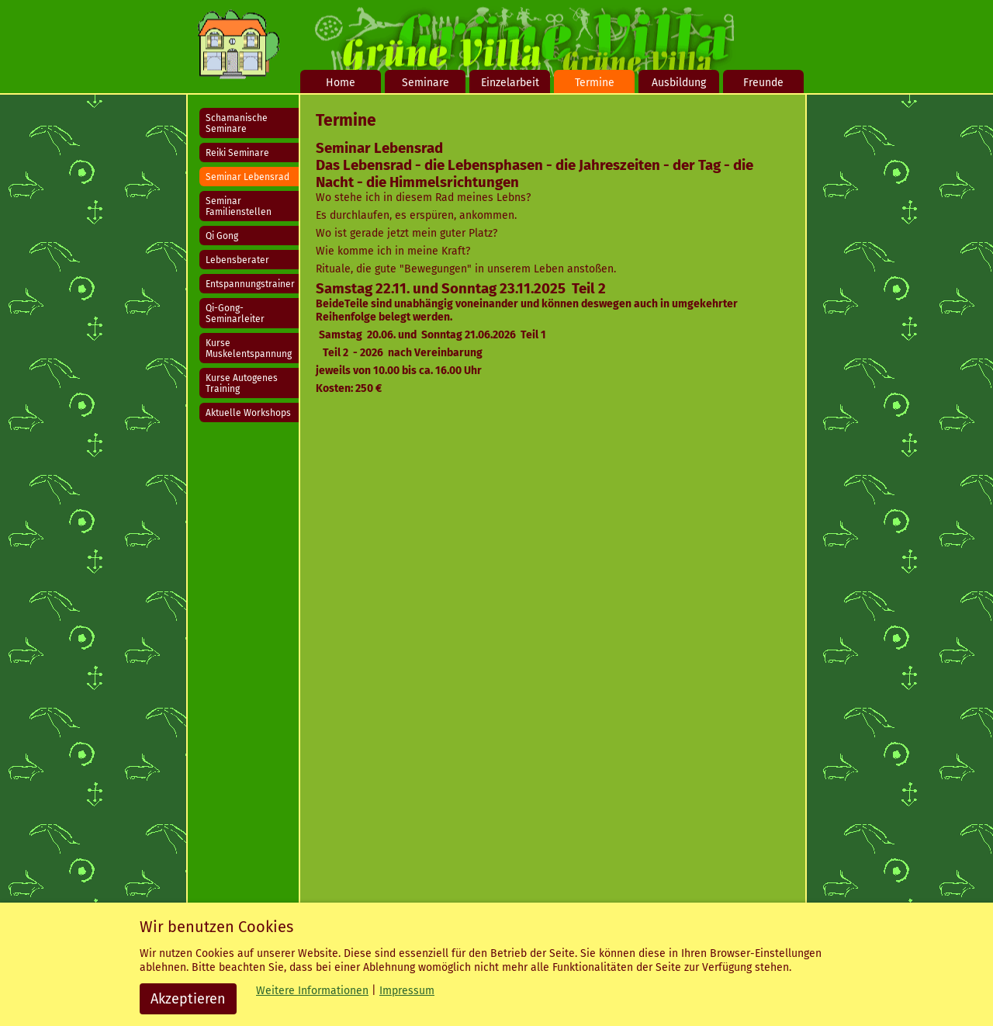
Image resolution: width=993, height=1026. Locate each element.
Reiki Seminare (237, 152)
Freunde (763, 82)
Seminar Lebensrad (247, 177)
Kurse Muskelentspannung (249, 348)
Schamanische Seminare (237, 123)
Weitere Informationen (312, 990)
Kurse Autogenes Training (242, 383)
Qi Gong (222, 236)
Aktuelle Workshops (248, 412)
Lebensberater (237, 260)
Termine (594, 82)
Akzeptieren (188, 998)
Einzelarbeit (510, 82)
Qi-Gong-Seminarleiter (235, 313)
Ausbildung (679, 82)
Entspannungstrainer (250, 284)
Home (340, 82)
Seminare (425, 82)
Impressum (406, 990)
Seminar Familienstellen (239, 206)
